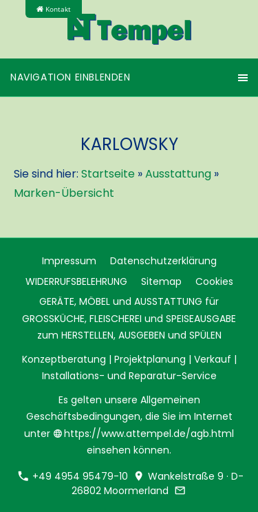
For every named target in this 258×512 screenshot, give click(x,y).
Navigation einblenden (70, 77)
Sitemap (161, 281)
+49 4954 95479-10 (73, 476)
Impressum (69, 261)
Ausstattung (178, 174)
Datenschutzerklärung (163, 261)
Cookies (214, 281)
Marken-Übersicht (64, 193)
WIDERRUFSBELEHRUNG (76, 281)
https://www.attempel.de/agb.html (144, 433)
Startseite (108, 174)
